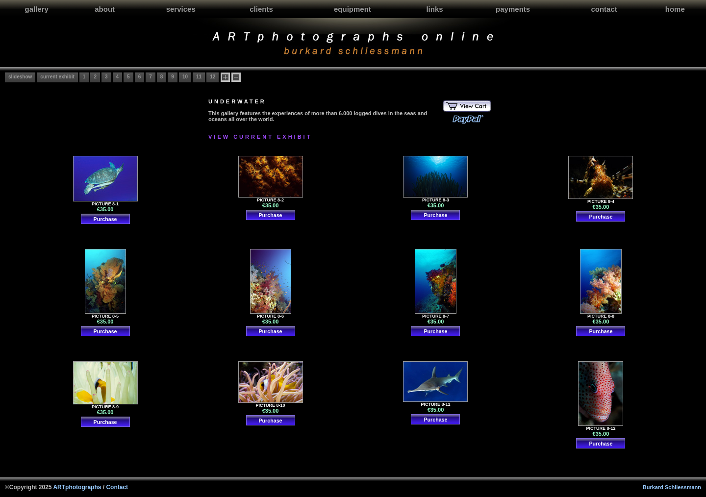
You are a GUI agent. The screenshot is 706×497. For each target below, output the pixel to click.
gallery (36, 9)
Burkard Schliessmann (672, 487)
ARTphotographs (77, 487)
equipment (352, 9)
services (181, 9)
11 (199, 76)
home (675, 9)
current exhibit (57, 76)
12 (212, 76)
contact (604, 9)
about (105, 9)
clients (261, 9)
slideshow (20, 76)
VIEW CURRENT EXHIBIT (260, 137)
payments (513, 9)
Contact (117, 487)
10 (185, 76)
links (434, 9)
